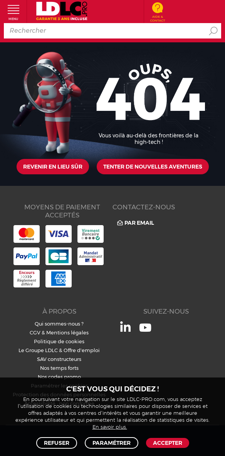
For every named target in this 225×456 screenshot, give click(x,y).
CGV (35, 332)
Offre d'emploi (82, 350)
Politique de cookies (59, 341)
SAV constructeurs (59, 359)
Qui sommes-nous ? (59, 324)
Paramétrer (111, 442)
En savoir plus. (109, 427)
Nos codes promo (59, 377)
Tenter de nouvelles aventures (152, 166)
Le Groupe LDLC (38, 350)
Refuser (56, 442)
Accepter (167, 442)
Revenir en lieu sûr (52, 166)
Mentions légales (67, 332)
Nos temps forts (59, 368)
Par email (135, 223)
